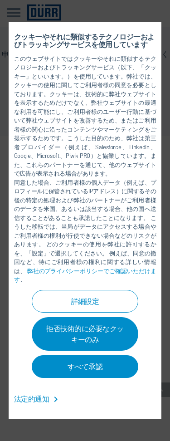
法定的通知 (37, 398)
